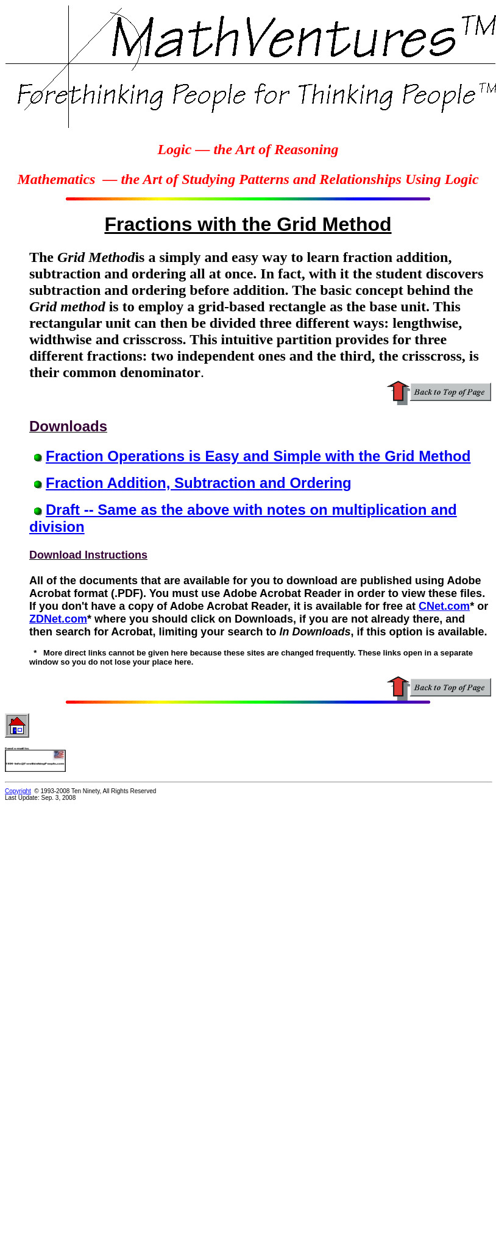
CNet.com (444, 606)
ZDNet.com (58, 619)
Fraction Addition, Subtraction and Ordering (199, 483)
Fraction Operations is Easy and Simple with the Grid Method (258, 456)
